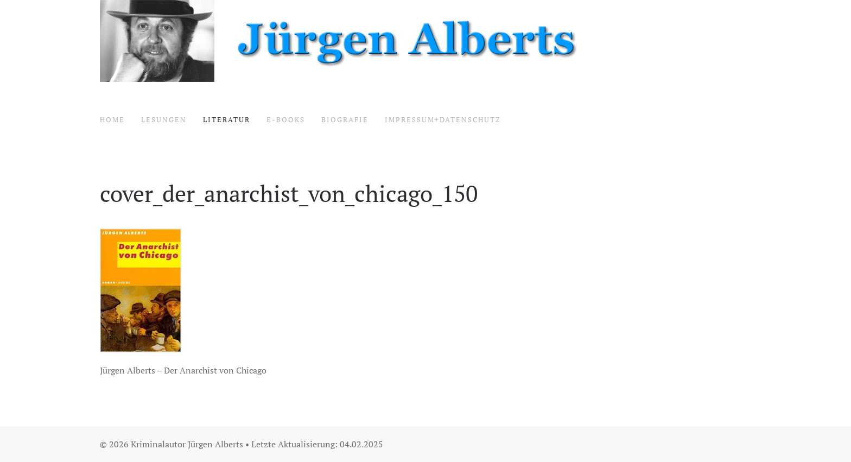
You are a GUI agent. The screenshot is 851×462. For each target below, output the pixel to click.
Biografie (345, 119)
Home (112, 119)
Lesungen (164, 119)
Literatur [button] (226, 119)
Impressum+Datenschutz (443, 119)
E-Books (285, 119)
